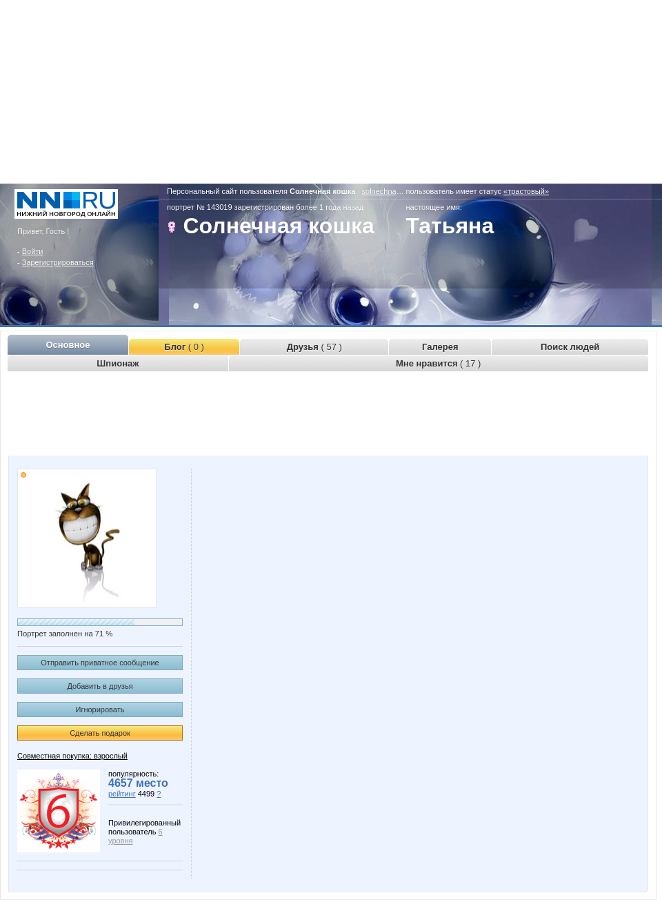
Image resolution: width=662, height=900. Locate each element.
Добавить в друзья (99, 686)
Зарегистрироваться (58, 262)
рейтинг (122, 794)
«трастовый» (526, 191)
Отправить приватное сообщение (100, 662)
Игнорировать (100, 709)
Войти (32, 251)
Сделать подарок (100, 733)
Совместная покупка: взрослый (72, 756)
